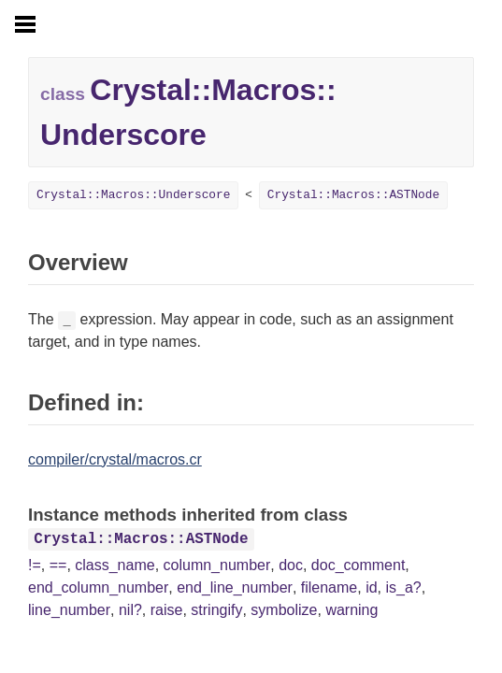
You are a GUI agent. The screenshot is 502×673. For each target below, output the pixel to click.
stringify (216, 610)
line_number (69, 610)
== (58, 565)
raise (167, 610)
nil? (130, 610)
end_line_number (235, 587)
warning (351, 610)
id (371, 587)
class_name (114, 565)
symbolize (284, 610)
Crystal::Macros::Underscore (133, 195)
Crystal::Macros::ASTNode (353, 195)
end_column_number (98, 587)
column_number (217, 565)
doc (291, 565)
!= (34, 565)
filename (329, 587)
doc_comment (358, 565)
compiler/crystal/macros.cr (115, 459)
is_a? (403, 587)
